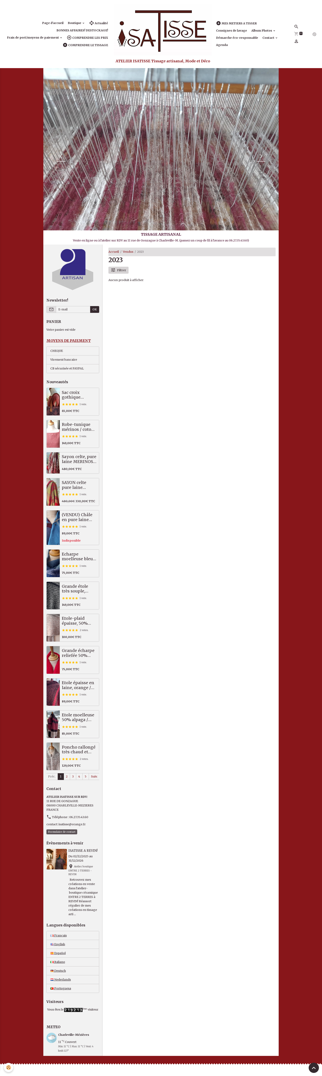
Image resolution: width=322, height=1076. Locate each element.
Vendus (128, 252)
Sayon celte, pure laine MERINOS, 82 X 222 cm (79, 459)
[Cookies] (8, 1067)
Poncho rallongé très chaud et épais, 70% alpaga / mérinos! (78, 750)
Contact (268, 38)
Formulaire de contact (62, 831)
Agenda (222, 45)
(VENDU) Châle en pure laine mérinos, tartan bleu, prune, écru (78, 517)
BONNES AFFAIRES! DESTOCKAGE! (82, 30)
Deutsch (58, 971)
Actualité (98, 23)
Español (58, 953)
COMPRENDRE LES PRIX (87, 37)
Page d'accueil (52, 23)
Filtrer (118, 270)
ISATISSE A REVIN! (83, 851)
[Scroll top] (314, 1068)
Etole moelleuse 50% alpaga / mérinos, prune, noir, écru (78, 717)
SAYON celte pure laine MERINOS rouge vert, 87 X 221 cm (78, 485)
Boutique (75, 23)
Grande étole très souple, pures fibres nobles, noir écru (79, 589)
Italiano (57, 962)
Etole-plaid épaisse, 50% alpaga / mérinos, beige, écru (77, 621)
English (57, 944)
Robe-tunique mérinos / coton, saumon (78, 427)
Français (58, 935)
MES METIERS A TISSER (236, 23)
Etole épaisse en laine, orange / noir (78, 685)
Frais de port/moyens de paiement (33, 37)
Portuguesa (60, 988)
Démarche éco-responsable (237, 38)
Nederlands (60, 979)
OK (94, 309)
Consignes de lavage (231, 30)
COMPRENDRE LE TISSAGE (85, 45)
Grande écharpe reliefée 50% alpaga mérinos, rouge (78, 653)
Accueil (113, 252)
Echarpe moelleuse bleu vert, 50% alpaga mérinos (78, 556)
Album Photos (262, 30)
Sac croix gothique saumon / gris (76, 395)
